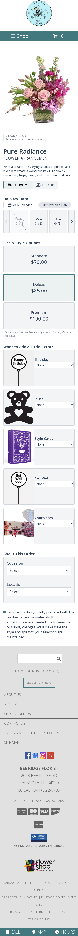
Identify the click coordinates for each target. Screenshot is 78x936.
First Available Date (55, 205)
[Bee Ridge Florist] (39, 25)
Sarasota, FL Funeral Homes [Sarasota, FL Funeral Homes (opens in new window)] (26, 883)
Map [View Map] (39, 932)
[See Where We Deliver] (39, 682)
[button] (39, 838)
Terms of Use (39, 919)
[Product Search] (39, 658)
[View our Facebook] (28, 757)
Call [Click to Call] (13, 932)
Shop (19, 35)
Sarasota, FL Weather (20, 897)
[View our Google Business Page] (35, 757)
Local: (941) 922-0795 (39, 790)
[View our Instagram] (43, 757)
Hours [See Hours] (65, 932)
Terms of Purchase (51, 912)
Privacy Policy (20, 912)
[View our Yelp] (50, 757)
